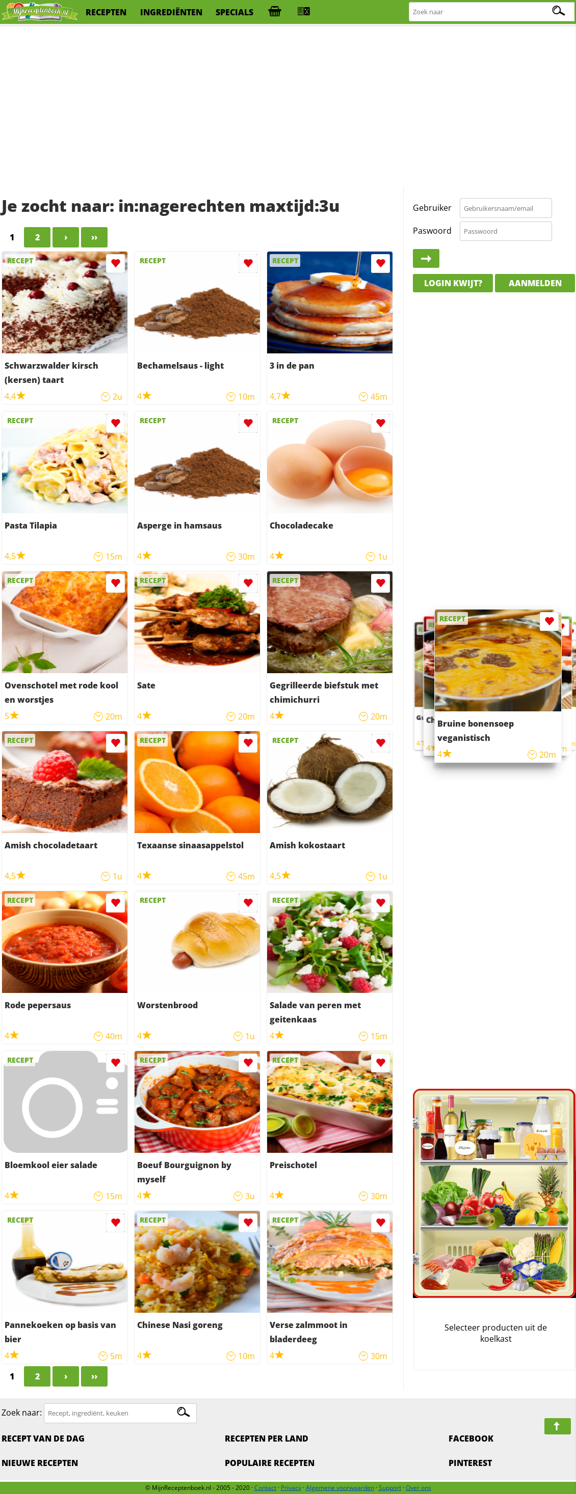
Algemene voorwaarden (340, 1487)
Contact (265, 1487)
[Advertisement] (288, 107)
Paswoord (432, 230)
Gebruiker (432, 207)
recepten (106, 12)
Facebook (471, 1438)
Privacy (291, 1487)
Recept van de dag (43, 1438)
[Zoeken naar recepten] (492, 12)
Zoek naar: (22, 1412)
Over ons (418, 1487)
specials (234, 12)
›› (94, 237)
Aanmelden (535, 283)
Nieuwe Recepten (40, 1463)
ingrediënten (171, 12)
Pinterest (470, 1463)
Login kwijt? (453, 283)
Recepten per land (266, 1438)
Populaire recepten (270, 1463)
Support (390, 1487)
